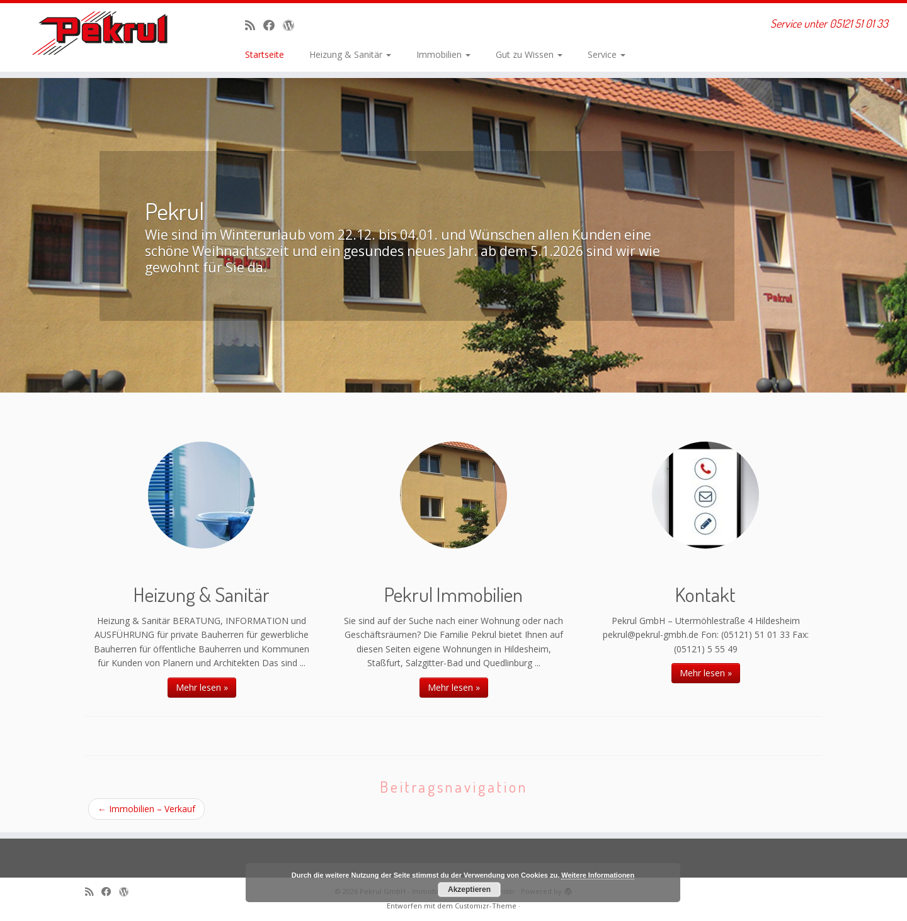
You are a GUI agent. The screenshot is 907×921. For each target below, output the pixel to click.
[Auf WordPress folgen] (292, 25)
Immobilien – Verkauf (146, 809)
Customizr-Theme (485, 905)
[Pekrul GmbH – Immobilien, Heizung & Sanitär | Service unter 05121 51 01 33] (104, 33)
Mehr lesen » (202, 687)
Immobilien (443, 54)
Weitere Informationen (597, 875)
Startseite (264, 54)
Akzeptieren (469, 889)
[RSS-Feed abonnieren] (254, 25)
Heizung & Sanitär (350, 54)
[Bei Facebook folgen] (273, 25)
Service (606, 54)
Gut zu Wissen (529, 54)
